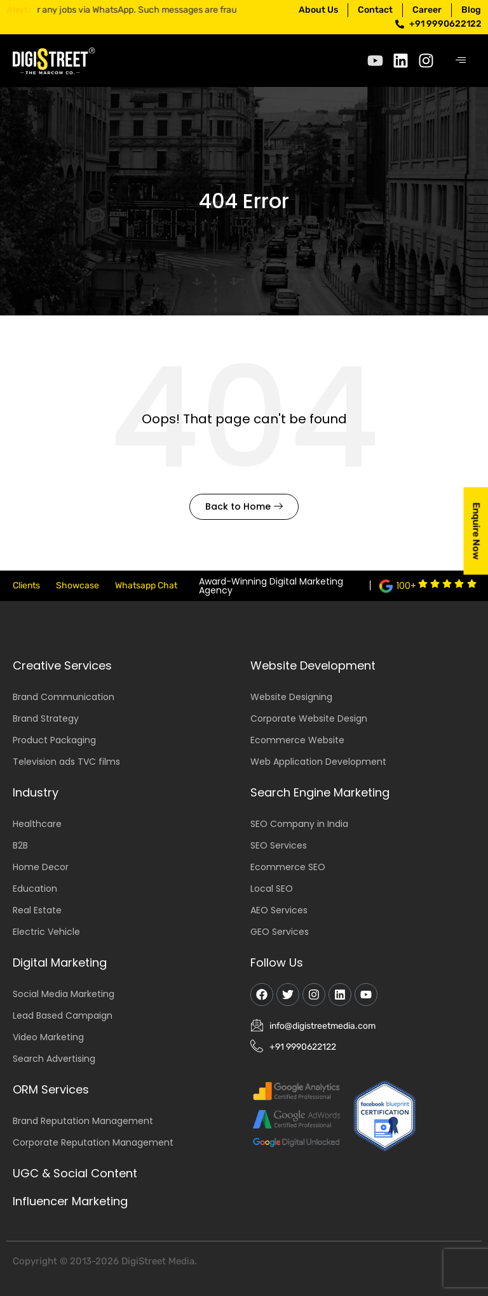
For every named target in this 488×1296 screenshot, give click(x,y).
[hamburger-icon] (461, 61)
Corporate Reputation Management (93, 1142)
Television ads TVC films (66, 761)
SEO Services (278, 845)
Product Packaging (54, 740)
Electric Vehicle (46, 931)
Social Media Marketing (63, 994)
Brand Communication (63, 697)
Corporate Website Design (308, 718)
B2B (20, 845)
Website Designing (291, 697)
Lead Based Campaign (62, 1015)
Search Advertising (54, 1058)
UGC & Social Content (75, 1173)
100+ (406, 585)
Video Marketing (48, 1037)
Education (35, 888)
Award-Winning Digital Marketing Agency (271, 586)
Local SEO (271, 888)
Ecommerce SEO (287, 867)
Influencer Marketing (70, 1201)
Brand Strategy (46, 718)
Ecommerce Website (297, 740)
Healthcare (37, 823)
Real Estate (37, 910)
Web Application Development (318, 761)
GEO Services (279, 931)
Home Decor (41, 867)
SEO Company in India (299, 823)
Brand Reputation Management (83, 1120)
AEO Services (279, 910)
